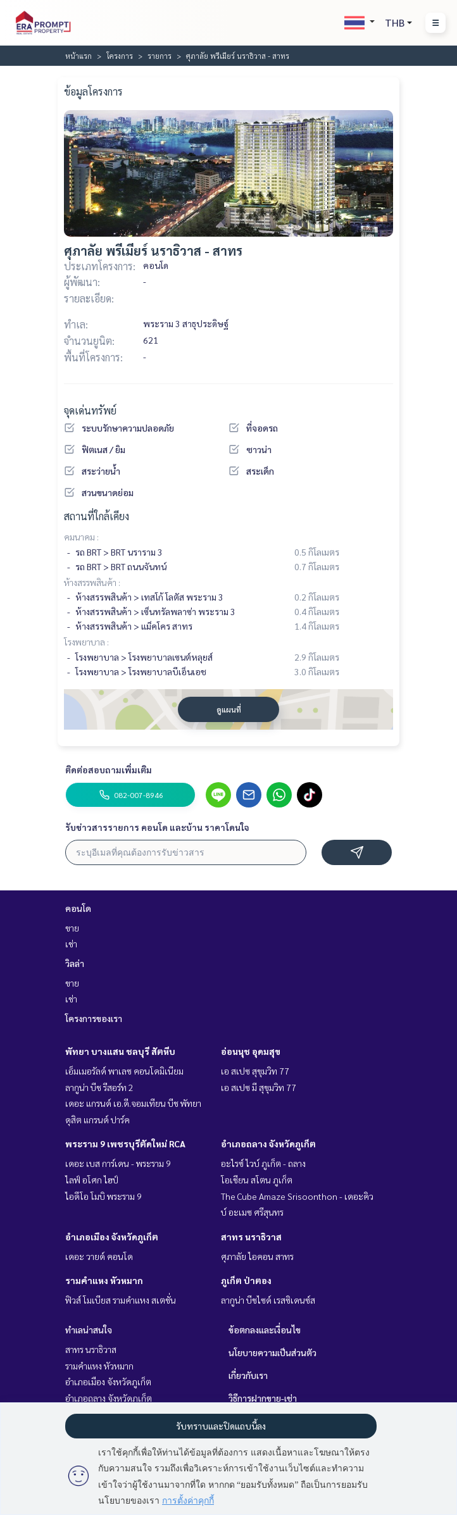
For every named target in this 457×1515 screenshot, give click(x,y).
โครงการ (119, 56)
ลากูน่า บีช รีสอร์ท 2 (99, 1087)
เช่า (71, 943)
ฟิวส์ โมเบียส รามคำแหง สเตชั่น (120, 1300)
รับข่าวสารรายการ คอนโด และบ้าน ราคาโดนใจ (157, 827)
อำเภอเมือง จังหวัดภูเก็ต (111, 1236)
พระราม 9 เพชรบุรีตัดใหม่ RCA (125, 1143)
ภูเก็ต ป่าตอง (246, 1280)
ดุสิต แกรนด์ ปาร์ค (97, 1119)
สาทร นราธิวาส (251, 1236)
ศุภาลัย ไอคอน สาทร (257, 1256)
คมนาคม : (81, 536)
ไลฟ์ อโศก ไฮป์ (91, 1179)
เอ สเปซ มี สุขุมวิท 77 (258, 1087)
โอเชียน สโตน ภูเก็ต (256, 1179)
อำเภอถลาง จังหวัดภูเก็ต (268, 1143)
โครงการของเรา (93, 1018)
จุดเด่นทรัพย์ (90, 410)
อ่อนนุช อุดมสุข (250, 1051)
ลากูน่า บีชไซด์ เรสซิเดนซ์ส (268, 1300)
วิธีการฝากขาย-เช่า (262, 1398)
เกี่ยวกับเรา (248, 1375)
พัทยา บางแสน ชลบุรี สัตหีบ (120, 1051)
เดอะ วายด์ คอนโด (99, 1256)
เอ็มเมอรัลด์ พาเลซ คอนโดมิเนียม (124, 1070)
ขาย (72, 927)
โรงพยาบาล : (86, 641)
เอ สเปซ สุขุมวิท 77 (255, 1070)
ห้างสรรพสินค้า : (92, 582)
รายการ (159, 56)
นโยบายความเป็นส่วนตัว (272, 1352)
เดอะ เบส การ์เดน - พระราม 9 (118, 1163)
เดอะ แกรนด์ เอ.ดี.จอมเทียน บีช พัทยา (133, 1103)
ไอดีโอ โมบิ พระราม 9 (103, 1196)
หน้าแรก (78, 56)
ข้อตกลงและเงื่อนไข (264, 1329)
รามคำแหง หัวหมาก (104, 1280)
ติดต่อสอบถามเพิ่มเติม (108, 769)
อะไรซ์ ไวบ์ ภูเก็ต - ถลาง (263, 1163)
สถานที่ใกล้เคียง (96, 516)
